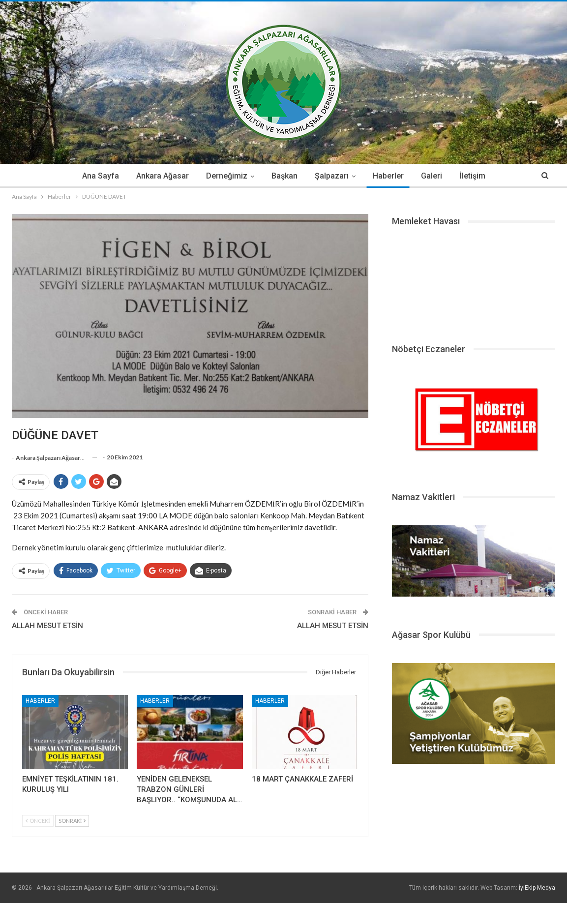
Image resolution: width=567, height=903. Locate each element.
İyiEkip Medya (537, 887)
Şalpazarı (332, 176)
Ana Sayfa (100, 176)
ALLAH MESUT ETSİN (47, 625)
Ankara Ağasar (162, 176)
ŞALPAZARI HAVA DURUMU (473, 281)
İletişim (472, 176)
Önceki (38, 820)
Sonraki (72, 820)
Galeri (431, 176)
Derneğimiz (226, 176)
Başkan (284, 176)
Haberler (388, 176)
